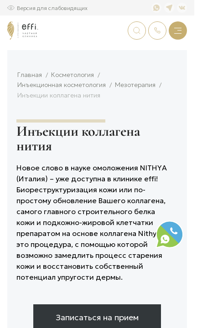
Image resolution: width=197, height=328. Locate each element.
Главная (29, 108)
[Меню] (178, 30)
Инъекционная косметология (61, 118)
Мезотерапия (135, 118)
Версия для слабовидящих (52, 7)
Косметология (72, 108)
